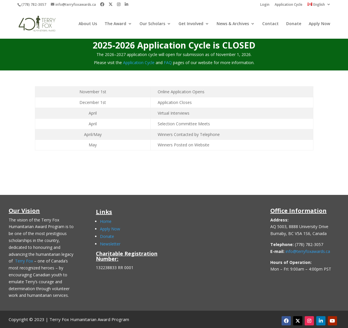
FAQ (168, 62)
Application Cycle (288, 5)
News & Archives (233, 24)
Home (105, 221)
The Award (115, 24)
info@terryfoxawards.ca (308, 251)
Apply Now (319, 24)
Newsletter (110, 244)
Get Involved (190, 24)
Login (264, 5)
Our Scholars (152, 24)
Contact (270, 24)
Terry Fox (24, 261)
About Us (88, 24)
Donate (293, 24)
